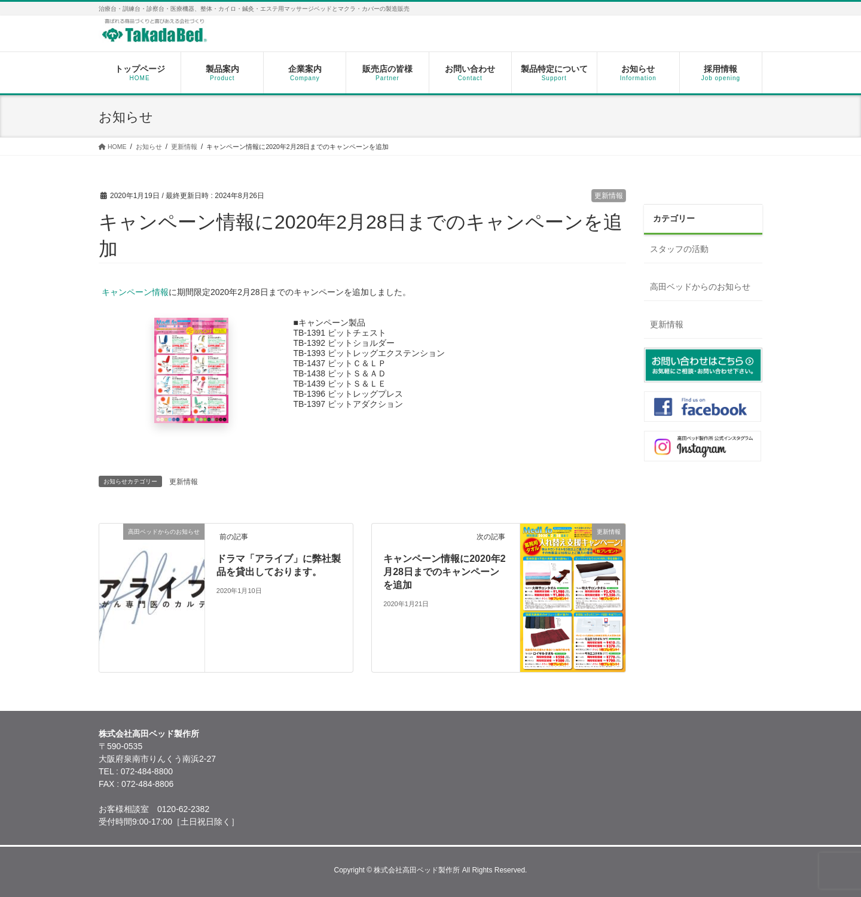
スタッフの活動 (679, 249)
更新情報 (608, 195)
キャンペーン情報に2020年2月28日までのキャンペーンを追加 (444, 572)
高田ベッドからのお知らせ (700, 286)
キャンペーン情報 (135, 292)
